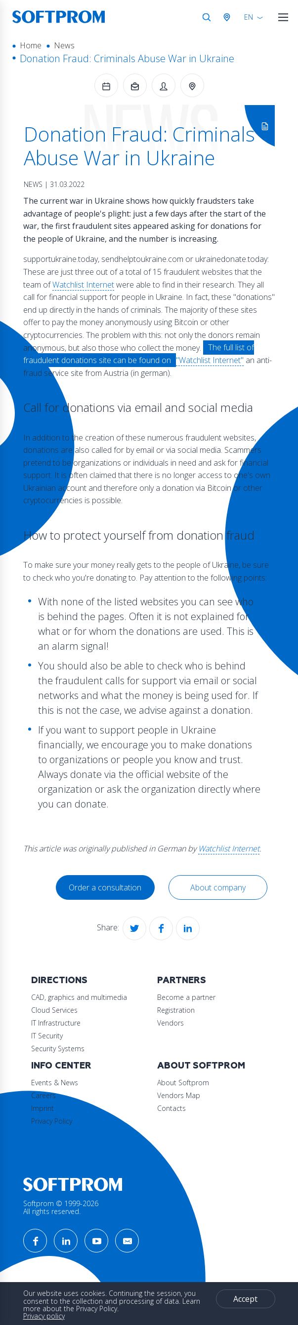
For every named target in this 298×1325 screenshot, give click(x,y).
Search (206, 17)
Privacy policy (44, 1316)
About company (218, 887)
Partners (181, 980)
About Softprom (201, 1065)
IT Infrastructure (56, 1023)
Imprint (42, 1108)
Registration (176, 1010)
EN (248, 17)
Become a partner (186, 997)
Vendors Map (178, 1095)
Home (31, 45)
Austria (228, 17)
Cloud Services (54, 1010)
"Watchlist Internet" (210, 360)
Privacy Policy (51, 1121)
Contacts (171, 1108)
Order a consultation (105, 887)
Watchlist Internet (83, 284)
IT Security (47, 1035)
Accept (245, 1298)
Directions (59, 980)
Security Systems (58, 1048)
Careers (43, 1095)
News (64, 45)
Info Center (61, 1065)
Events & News (54, 1082)
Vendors (170, 1023)
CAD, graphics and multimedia (79, 997)
